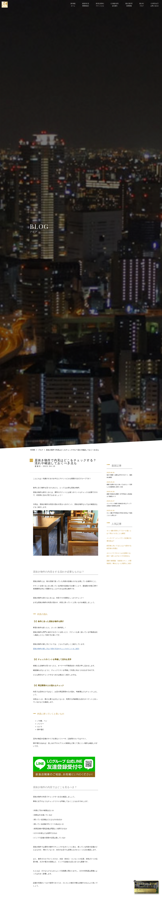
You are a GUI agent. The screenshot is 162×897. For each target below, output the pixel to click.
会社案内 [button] (115, 4)
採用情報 (129, 4)
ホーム (73, 4)
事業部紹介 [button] (85, 4)
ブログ (141, 4)
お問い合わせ (155, 4)
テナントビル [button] (100, 4)
